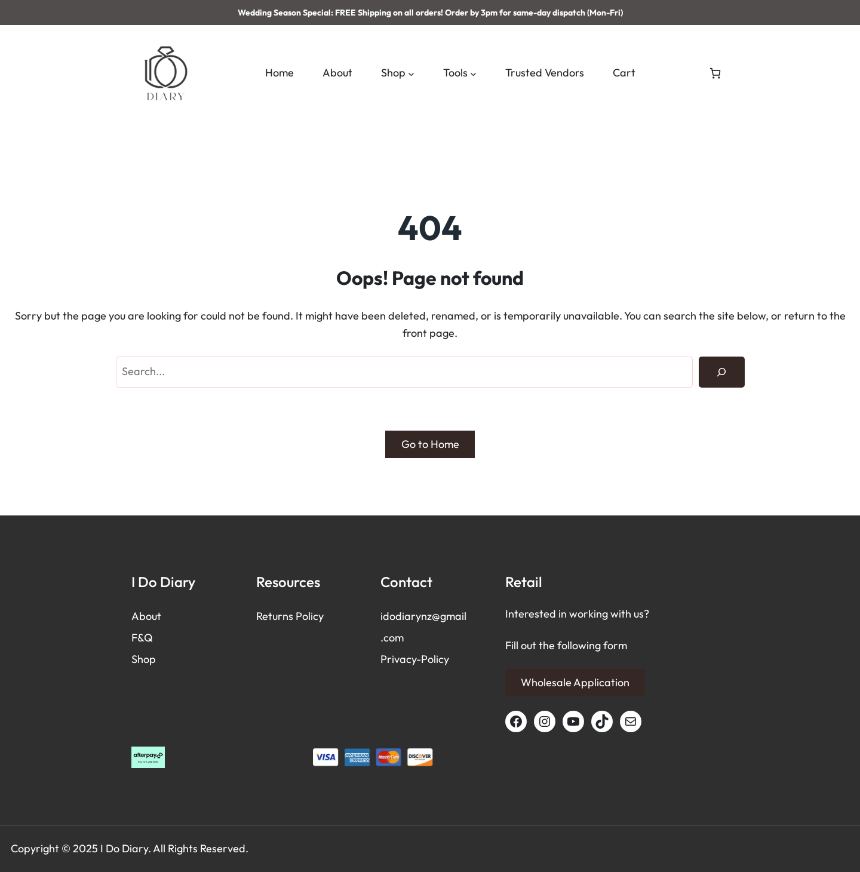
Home (279, 72)
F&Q (142, 637)
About (146, 616)
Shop (143, 659)
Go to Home (430, 444)
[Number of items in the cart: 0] (715, 73)
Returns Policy (290, 616)
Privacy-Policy (414, 659)
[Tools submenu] (473, 73)
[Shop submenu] (411, 73)
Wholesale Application (575, 682)
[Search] (721, 372)
